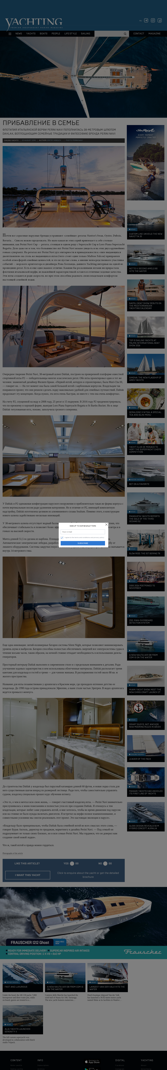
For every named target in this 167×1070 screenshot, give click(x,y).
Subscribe (83, 543)
